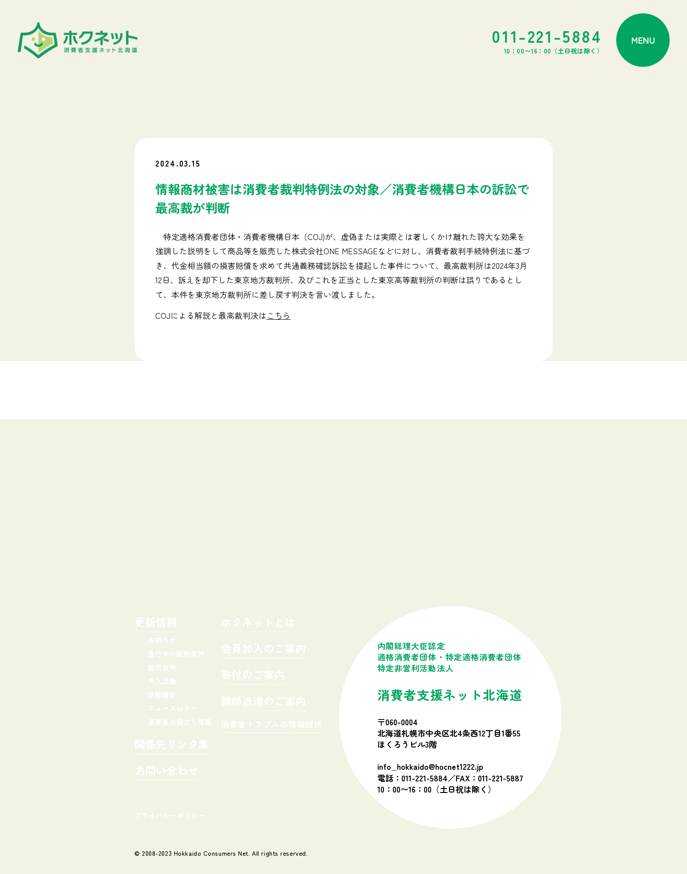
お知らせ (162, 639)
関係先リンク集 (171, 745)
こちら (279, 315)
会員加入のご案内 (263, 649)
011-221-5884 (547, 40)
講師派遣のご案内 (263, 701)
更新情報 (155, 623)
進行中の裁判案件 (176, 653)
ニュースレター (173, 708)
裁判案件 (162, 667)
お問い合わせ (166, 771)
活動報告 (162, 694)
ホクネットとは (258, 623)
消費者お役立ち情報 (180, 721)
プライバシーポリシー (170, 815)
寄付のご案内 (253, 675)
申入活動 (162, 680)
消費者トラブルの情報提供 (271, 725)
